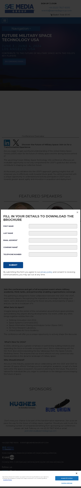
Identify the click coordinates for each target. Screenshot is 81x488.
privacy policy (46, 272)
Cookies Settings (66, 483)
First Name (8, 226)
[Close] (76, 473)
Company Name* (10, 247)
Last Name (8, 233)
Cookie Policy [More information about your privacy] (7, 480)
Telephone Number (12, 254)
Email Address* (10, 240)
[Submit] (13, 265)
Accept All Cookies (67, 478)
